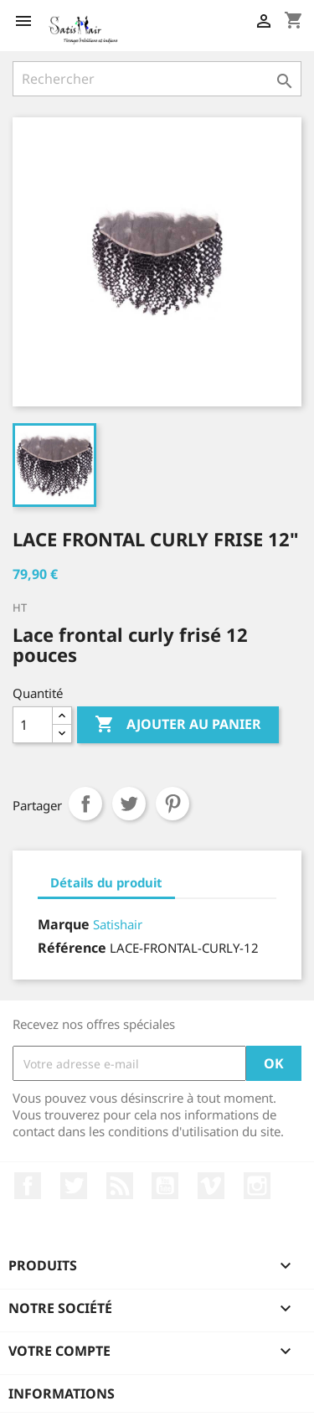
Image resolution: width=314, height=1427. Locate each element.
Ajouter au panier (178, 725)
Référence (72, 947)
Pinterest (172, 803)
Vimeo (211, 1185)
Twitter (73, 1185)
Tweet (129, 803)
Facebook (27, 1185)
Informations (61, 1393)
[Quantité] (33, 724)
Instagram (257, 1185)
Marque (64, 924)
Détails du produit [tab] (106, 882)
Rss (119, 1185)
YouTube (165, 1185)
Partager (85, 803)
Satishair (117, 924)
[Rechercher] (157, 78)
